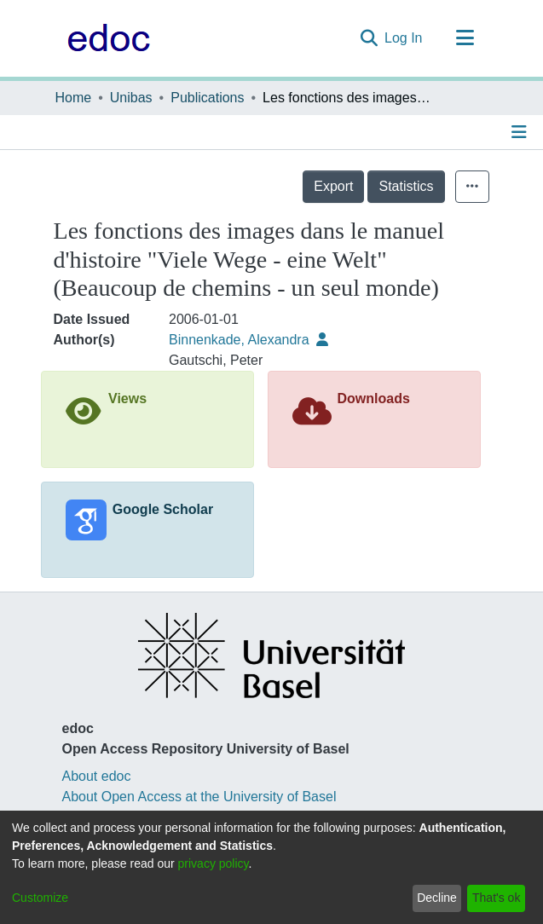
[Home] (104, 38)
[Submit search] (368, 38)
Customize (40, 897)
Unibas (131, 97)
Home (73, 97)
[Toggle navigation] (465, 38)
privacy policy (213, 863)
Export (333, 186)
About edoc (96, 776)
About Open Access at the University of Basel (199, 796)
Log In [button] (404, 38)
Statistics (405, 186)
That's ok (496, 897)
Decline (437, 897)
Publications (207, 97)
